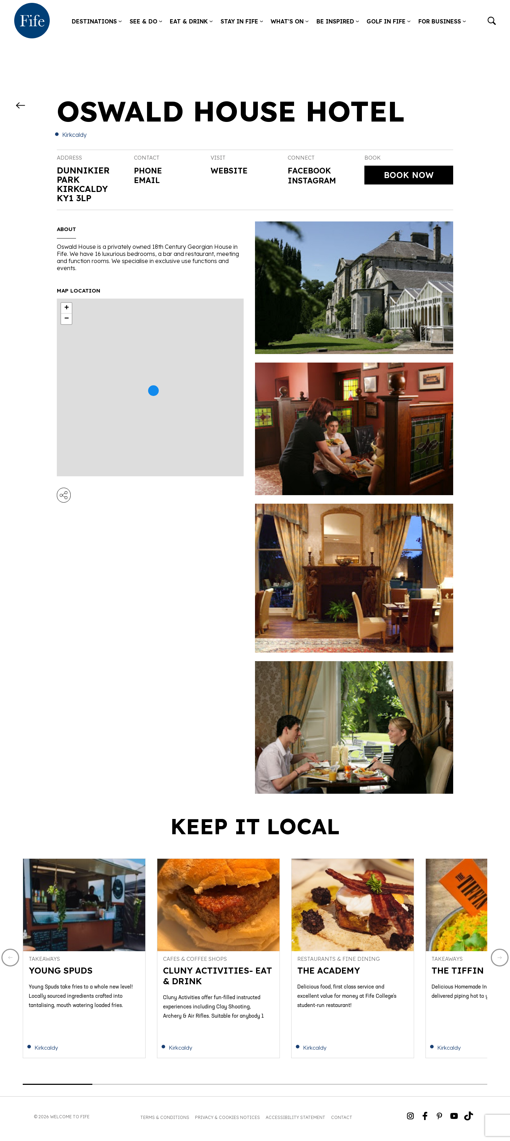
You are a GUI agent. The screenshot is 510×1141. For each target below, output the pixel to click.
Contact (341, 1121)
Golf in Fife (389, 21)
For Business (442, 21)
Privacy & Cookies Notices (227, 1121)
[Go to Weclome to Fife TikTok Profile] (468, 1120)
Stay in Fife (242, 21)
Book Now (409, 175)
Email (148, 179)
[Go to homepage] (32, 21)
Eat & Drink (191, 21)
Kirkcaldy (74, 134)
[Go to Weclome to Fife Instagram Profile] (410, 1120)
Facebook (311, 171)
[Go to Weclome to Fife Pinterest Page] (439, 1120)
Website (231, 171)
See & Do (146, 21)
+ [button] (66, 308)
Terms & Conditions (164, 1121)
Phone (149, 170)
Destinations (97, 21)
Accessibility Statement (295, 1121)
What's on (290, 21)
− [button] (66, 319)
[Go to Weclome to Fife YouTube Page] (454, 1120)
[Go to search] (492, 21)
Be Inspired (337, 21)
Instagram (315, 182)
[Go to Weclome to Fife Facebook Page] (425, 1120)
